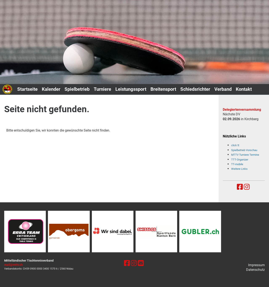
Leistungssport (130, 89)
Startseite (27, 89)
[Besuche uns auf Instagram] (247, 187)
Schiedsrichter (195, 89)
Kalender (51, 89)
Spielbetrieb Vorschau (244, 150)
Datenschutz (255, 270)
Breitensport (163, 89)
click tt (235, 145)
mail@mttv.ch (13, 265)
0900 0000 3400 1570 (42, 268)
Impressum (256, 265)
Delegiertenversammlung (242, 110)
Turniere (102, 89)
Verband (223, 89)
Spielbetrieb (77, 89)
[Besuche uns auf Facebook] (240, 187)
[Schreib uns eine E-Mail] (141, 263)
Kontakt (244, 89)
